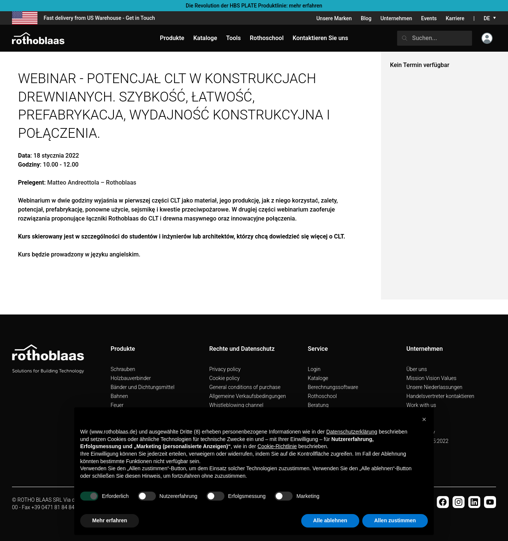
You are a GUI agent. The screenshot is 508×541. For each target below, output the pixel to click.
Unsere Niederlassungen (434, 387)
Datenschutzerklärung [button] (351, 432)
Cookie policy (224, 378)
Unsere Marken (334, 18)
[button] (424, 419)
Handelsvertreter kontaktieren (440, 396)
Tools (233, 38)
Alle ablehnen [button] (330, 520)
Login (314, 369)
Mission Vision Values (431, 378)
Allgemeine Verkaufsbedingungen (247, 396)
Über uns (416, 369)
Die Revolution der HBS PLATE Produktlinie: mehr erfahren (254, 6)
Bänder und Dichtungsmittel (142, 387)
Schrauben (123, 369)
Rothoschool (322, 396)
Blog (366, 18)
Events (429, 18)
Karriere (455, 18)
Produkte (172, 38)
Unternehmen (396, 18)
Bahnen (119, 396)
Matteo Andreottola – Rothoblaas (91, 182)
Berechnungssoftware (333, 387)
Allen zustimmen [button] (395, 520)
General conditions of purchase (244, 387)
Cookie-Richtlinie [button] (277, 446)
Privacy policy (225, 369)
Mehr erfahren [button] (109, 520)
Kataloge (318, 378)
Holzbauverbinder (131, 378)
